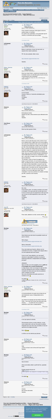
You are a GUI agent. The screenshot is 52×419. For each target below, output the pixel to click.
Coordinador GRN (25, 40)
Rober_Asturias (18, 15)
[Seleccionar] (27, 370)
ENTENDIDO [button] (38, 415)
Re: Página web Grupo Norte (28, 25)
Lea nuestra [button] (34, 411)
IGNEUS (6, 86)
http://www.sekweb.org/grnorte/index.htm (32, 241)
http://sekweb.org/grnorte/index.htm (30, 58)
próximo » (46, 18)
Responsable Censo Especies (28, 223)
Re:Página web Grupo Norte (28, 340)
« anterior (41, 18)
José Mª (6, 207)
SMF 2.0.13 (20, 412)
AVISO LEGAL (21, 416)
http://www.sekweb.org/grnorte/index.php (32, 246)
